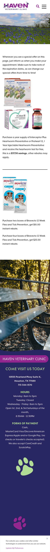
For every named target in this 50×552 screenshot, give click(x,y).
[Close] (47, 537)
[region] (25, 544)
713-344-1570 (25, 385)
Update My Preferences (14, 548)
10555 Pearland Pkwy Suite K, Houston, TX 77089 (25, 379)
